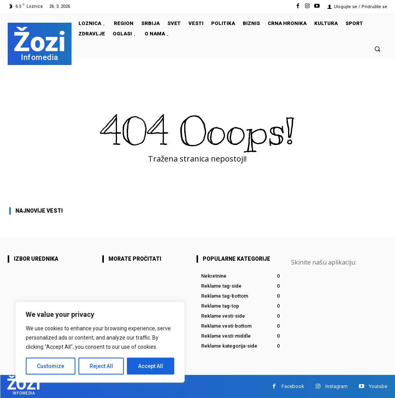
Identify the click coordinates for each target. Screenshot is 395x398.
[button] (377, 48)
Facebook (293, 386)
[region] (100, 342)
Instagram (336, 386)
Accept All (150, 366)
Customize (50, 366)
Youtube (378, 386)
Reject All (101, 366)
